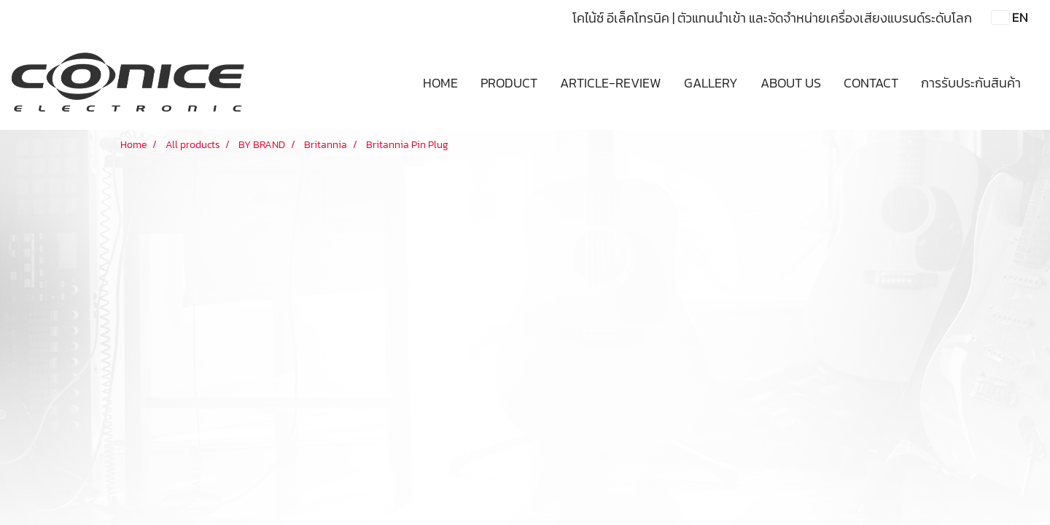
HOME (440, 83)
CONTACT (871, 83)
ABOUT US (791, 83)
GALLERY (711, 83)
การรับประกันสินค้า (971, 83)
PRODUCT (509, 83)
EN (1010, 17)
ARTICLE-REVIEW (610, 83)
